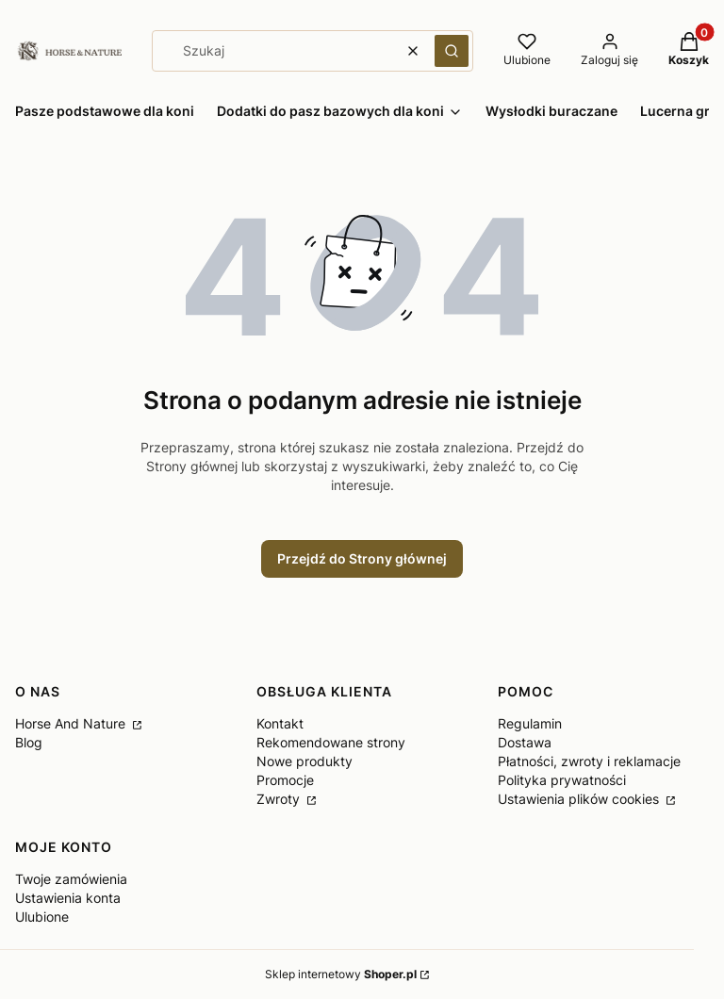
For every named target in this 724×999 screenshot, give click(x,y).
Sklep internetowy (341, 974)
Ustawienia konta (68, 898)
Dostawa (524, 742)
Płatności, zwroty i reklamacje (589, 761)
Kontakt (280, 723)
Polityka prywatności (562, 780)
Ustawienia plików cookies (580, 799)
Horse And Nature (72, 723)
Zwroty (280, 799)
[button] (452, 51)
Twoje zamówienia (71, 879)
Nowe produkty (304, 761)
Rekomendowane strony (330, 742)
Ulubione (42, 917)
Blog (28, 742)
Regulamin (530, 723)
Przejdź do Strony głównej (362, 558)
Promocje (285, 780)
